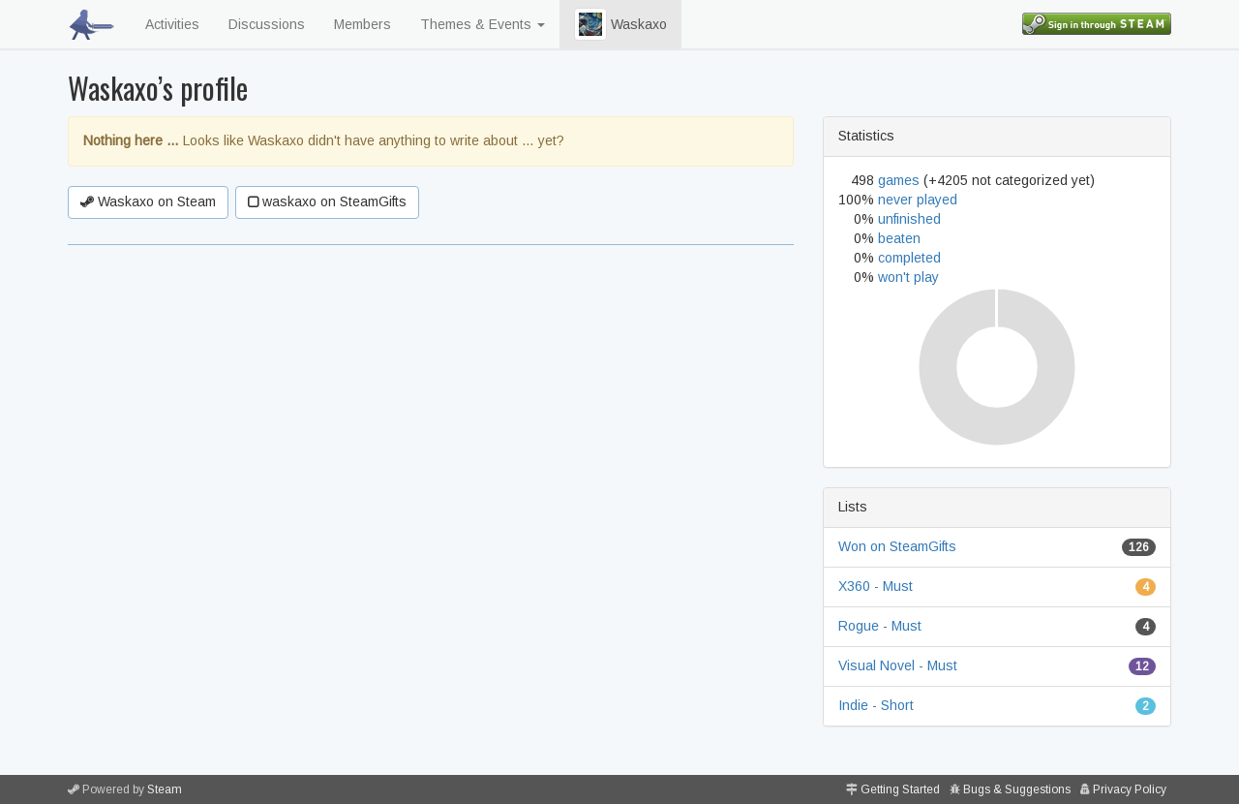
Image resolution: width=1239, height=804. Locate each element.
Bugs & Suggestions (1017, 789)
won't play (908, 277)
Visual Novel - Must (897, 665)
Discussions (266, 24)
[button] (590, 24)
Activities (172, 24)
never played (917, 199)
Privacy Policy (1129, 789)
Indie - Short (876, 705)
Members (362, 24)
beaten (899, 238)
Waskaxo (620, 24)
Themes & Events (482, 24)
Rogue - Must (880, 626)
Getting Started (900, 789)
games (899, 180)
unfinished (909, 219)
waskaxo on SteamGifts (327, 201)
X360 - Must (875, 586)
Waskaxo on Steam (148, 201)
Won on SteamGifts (897, 546)
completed (909, 257)
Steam (164, 789)
